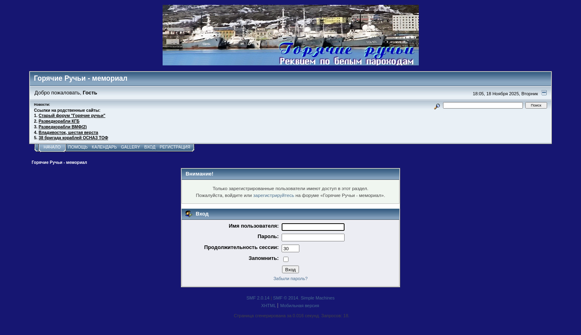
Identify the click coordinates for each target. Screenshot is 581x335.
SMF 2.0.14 (258, 297)
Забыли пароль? (291, 278)
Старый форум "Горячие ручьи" (72, 115)
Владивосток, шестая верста (68, 132)
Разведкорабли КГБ (59, 121)
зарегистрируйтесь (273, 195)
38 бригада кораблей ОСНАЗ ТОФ (73, 138)
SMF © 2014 (285, 297)
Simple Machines (317, 297)
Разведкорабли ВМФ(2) (63, 127)
